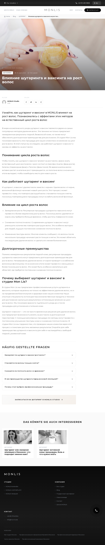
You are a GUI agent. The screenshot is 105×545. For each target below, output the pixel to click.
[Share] (41, 102)
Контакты (78, 10)
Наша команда (21, 10)
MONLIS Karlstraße (12, 486)
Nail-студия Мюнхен (10, 535)
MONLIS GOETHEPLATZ (13, 490)
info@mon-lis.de (12, 519)
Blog (58, 490)
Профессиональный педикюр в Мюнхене (70, 535)
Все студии (60, 486)
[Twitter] (31, 102)
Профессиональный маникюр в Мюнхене (35, 539)
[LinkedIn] (36, 102)
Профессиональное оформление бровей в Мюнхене (37, 535)
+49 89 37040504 (12, 516)
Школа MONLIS (9, 10)
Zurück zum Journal (12, 68)
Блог (71, 10)
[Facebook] (26, 102)
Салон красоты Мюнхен (12, 539)
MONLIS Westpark (12, 494)
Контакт (59, 501)
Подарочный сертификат (65, 494)
